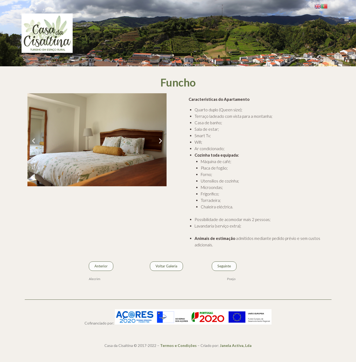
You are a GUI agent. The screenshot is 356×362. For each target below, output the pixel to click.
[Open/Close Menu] (346, 13)
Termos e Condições (178, 345)
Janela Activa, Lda (236, 345)
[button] (101, 266)
